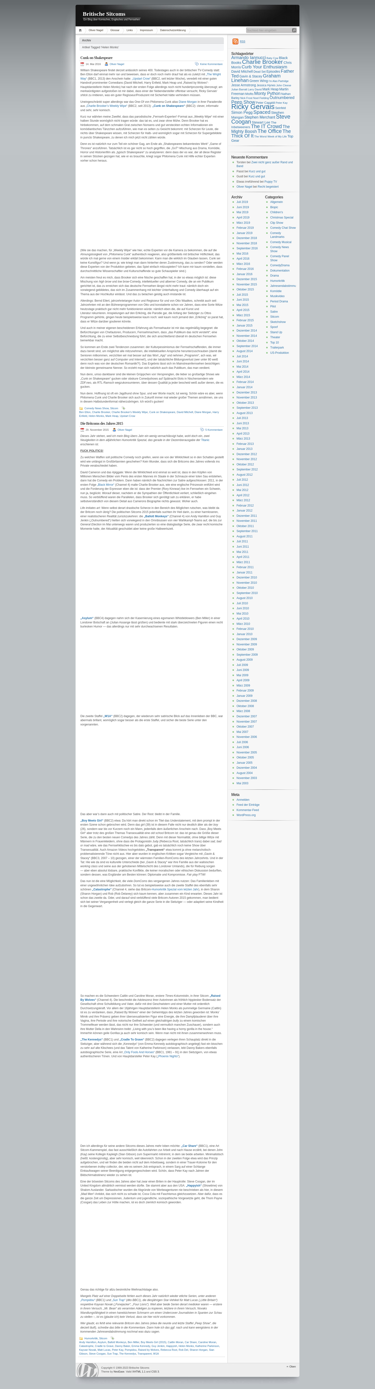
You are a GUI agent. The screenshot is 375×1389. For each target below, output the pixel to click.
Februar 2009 (245, 690)
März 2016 (243, 264)
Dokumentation (280, 270)
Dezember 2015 (247, 279)
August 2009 (245, 659)
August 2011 (245, 536)
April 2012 (243, 495)
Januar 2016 (245, 274)
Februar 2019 (245, 227)
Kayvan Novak (87, 1349)
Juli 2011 (242, 541)
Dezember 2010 (247, 577)
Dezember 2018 (247, 238)
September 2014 (247, 346)
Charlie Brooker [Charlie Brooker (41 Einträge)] (262, 62)
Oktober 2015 (245, 289)
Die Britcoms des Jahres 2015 (101, 423)
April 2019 (243, 217)
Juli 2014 (242, 356)
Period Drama (279, 301)
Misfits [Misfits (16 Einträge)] (249, 94)
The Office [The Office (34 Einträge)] (270, 131)
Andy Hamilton (87, 1342)
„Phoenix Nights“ (168, 1056)
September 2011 (247, 531)
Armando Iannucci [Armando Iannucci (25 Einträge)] (248, 57)
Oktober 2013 (245, 402)
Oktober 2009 (245, 649)
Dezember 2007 (247, 716)
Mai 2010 (242, 613)
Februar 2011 (245, 567)
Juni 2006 (243, 747)
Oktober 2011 (245, 526)
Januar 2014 (245, 387)
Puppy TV (271, 181)
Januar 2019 (245, 233)
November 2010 (247, 582)
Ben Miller (133, 1342)
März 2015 (243, 315)
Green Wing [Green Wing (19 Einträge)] (258, 81)
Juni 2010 (243, 608)
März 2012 (243, 500)
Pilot (273, 306)
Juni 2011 (243, 546)
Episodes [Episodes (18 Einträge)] (273, 71)
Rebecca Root (168, 1349)
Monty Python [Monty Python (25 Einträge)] (267, 93)
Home (81, 30)
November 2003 (247, 778)
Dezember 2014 (247, 330)
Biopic (274, 207)
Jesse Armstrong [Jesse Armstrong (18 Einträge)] (243, 85)
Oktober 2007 (245, 726)
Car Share (191, 1342)
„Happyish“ (194, 1185)
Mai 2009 (242, 675)
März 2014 (243, 377)
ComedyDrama (280, 265)
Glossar (115, 30)
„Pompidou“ (87, 1300)
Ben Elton (85, 412)
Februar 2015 (245, 320)
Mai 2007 (242, 732)
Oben (292, 1366)
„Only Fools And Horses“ (139, 1052)
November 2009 (247, 644)
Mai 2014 (242, 366)
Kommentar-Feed (248, 810)
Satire (274, 311)
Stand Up (276, 332)
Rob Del (183, 1349)
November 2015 (247, 284)
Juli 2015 (242, 294)
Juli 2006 (242, 742)
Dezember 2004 (247, 767)
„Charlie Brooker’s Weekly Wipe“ (106, 106)
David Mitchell (185, 412)
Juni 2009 (243, 670)
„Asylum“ (87, 618)
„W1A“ (108, 716)
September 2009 (247, 654)
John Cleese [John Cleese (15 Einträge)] (283, 85)
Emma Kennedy (141, 1346)
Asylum (102, 1342)
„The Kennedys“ (91, 1039)
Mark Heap (111, 415)
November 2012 (247, 459)
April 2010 (243, 618)
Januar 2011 (245, 572)
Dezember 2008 (247, 701)
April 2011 (243, 557)
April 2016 (243, 258)
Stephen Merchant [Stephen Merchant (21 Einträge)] (259, 117)
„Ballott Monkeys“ (156, 516)
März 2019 (243, 222)
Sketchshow (278, 322)
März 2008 (243, 711)
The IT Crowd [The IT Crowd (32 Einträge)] (266, 126)
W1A (156, 1353)
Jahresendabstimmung (284, 286)
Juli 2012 (242, 479)
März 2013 (243, 438)
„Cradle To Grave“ (131, 1039)
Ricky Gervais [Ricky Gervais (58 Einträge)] (253, 106)
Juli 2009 (242, 665)
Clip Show (276, 222)
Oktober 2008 (245, 706)
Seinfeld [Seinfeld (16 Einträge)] (280, 108)
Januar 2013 (245, 449)
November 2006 (247, 737)
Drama (274, 275)
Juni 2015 (243, 299)
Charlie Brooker (101, 412)
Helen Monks (96, 415)
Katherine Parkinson (207, 1346)
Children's (276, 212)
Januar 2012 (245, 510)
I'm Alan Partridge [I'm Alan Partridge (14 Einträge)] (279, 81)
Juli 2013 (242, 418)
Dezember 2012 (247, 454)
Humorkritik (91, 1338)
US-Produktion (279, 352)
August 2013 (245, 413)
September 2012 (247, 469)
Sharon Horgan (199, 1349)
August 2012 (245, 474)
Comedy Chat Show (283, 227)
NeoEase (119, 1371)
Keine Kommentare (211, 64)
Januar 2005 (245, 762)
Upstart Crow (127, 415)
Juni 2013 (243, 423)
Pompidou (131, 1349)
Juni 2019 (243, 207)
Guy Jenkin (158, 1346)
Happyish (171, 1346)
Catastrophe (86, 1346)
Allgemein (276, 202)
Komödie (275, 291)
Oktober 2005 (245, 757)
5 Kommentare (214, 429)
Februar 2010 (245, 629)
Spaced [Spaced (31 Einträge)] (261, 112)
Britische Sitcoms (104, 14)
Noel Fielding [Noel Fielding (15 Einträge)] (261, 98)
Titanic (205, 440)
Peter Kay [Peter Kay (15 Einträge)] (282, 102)
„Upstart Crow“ (141, 78)
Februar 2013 (245, 444)
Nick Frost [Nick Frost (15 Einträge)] (246, 98)
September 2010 (247, 593)
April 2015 (243, 310)
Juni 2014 (243, 361)
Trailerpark (277, 347)
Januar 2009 (245, 695)
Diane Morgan (188, 101)
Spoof (274, 327)
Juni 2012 (243, 485)
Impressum (146, 30)
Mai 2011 (242, 552)
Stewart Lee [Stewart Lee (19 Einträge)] (261, 122)
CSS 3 (155, 1371)
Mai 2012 (242, 490)
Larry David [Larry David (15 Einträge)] (255, 89)
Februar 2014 (245, 382)
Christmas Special (281, 217)
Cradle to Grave (104, 1346)
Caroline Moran (207, 1342)
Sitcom (114, 408)
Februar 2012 (245, 505)
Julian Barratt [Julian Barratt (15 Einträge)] (239, 89)
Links (130, 30)
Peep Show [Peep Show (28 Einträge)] (243, 102)
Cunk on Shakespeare (96, 58)
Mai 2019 (242, 212)
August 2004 (245, 773)
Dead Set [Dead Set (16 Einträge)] (260, 71)
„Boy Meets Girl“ (91, 820)
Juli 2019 (242, 202)
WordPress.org (246, 815)
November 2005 (247, 752)
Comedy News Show (96, 408)
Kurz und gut (257, 171)
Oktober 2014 (245, 341)
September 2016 (247, 248)
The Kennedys (127, 1353)
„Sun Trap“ (118, 1300)
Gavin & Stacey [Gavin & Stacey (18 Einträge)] (250, 76)
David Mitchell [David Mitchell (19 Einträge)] (242, 71)
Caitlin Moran (175, 1342)
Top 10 (274, 342)
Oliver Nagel (96, 30)
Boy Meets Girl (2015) (153, 1342)
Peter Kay (117, 1349)
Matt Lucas (104, 1349)
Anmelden (243, 799)
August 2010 (245, 598)
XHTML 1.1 (138, 1371)
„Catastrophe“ (102, 889)
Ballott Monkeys (117, 1342)
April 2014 (243, 371)
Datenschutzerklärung (173, 30)
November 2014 (247, 336)
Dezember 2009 (247, 639)
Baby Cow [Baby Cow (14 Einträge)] (272, 58)
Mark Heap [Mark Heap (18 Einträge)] (270, 89)
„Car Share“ (189, 1146)
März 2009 (243, 685)
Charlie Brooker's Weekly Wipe (130, 412)
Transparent (145, 1353)
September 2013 (247, 407)
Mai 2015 (242, 305)
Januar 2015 (245, 325)
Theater (275, 337)
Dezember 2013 (247, 392)
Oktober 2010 (245, 587)
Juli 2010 (242, 603)
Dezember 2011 (247, 515)
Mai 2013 (242, 428)
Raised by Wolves (148, 1349)
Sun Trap (112, 1353)
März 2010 (243, 624)
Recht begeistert (268, 186)
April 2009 (243, 680)
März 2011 (243, 562)
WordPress (88, 1370)
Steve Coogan (97, 1353)
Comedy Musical (281, 242)
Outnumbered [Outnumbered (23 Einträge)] (282, 97)
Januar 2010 (245, 634)
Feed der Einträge (248, 804)
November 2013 (247, 397)
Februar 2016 (245, 269)
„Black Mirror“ (105, 484)
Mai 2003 (242, 783)
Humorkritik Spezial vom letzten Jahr (175, 889)
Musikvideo (277, 296)
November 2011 (247, 521)
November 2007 (247, 721)
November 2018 (247, 243)
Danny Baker (122, 1346)
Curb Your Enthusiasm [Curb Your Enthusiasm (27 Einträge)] (264, 66)
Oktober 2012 (245, 464)
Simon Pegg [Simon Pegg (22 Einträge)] (242, 112)
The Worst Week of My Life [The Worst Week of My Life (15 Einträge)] (270, 136)
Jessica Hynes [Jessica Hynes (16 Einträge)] (266, 85)
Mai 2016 (242, 253)
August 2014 (245, 351)
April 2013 (243, 433)
